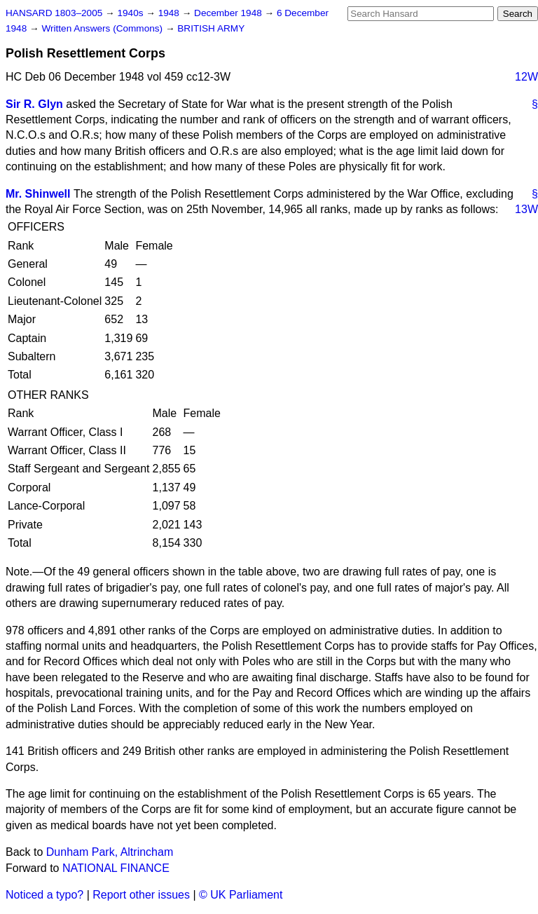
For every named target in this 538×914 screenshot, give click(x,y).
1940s (131, 13)
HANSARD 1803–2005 (54, 13)
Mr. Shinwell (38, 194)
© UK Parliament (240, 895)
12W (526, 77)
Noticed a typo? (44, 895)
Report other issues (141, 895)
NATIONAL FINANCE (116, 868)
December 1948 (229, 13)
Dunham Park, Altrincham (109, 852)
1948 (170, 13)
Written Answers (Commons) (103, 28)
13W (526, 209)
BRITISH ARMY (210, 28)
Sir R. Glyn (34, 104)
